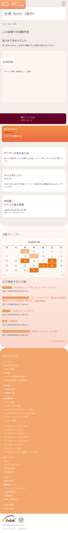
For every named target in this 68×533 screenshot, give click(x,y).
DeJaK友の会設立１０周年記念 (16, 380)
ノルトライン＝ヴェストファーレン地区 (19, 409)
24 (43, 265)
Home (4, 24)
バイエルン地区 (10, 420)
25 (52, 265)
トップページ (8, 361)
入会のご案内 (9, 369)
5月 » (64, 275)
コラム (6, 461)
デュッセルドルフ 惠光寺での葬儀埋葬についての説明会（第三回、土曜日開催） (33, 299)
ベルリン (6, 311)
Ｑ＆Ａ (6, 477)
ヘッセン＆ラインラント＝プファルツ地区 (20, 413)
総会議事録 (9, 495)
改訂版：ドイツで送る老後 (14, 202)
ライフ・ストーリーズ (12, 464)
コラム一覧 (7, 508)
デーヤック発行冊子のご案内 (15, 376)
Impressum (22, 529)
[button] (35, 135)
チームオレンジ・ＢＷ (13, 448)
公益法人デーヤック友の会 (12, 4)
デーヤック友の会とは (16, 153)
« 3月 (4, 275)
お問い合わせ (8, 481)
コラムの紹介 (8, 504)
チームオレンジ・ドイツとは (15, 426)
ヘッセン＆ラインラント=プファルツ (16, 331)
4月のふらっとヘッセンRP (44, 331)
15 (25, 260)
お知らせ (7, 385)
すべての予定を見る (58, 341)
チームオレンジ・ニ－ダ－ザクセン (17, 441)
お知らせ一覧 (9, 389)
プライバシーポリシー (9, 529)
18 (52, 260)
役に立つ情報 (9, 468)
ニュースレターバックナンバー (16, 488)
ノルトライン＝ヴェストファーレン (15, 298)
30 (34, 270)
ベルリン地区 (9, 402)
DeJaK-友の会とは (10, 365)
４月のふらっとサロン (23, 310)
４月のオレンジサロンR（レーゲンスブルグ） (36, 287)
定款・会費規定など (12, 499)
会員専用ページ (9, 484)
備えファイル (8, 457)
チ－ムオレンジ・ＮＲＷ (13, 444)
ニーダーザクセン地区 (13, 406)
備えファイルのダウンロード (28, 119)
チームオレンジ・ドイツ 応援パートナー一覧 (21, 452)
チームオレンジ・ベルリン (14, 429)
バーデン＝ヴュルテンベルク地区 (16, 417)
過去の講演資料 (10, 492)
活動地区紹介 (8, 398)
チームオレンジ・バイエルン (15, 433)
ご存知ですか (9, 472)
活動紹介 (8, 373)
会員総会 (13, 320)
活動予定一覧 (9, 393)
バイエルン (7, 287)
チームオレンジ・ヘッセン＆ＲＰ (16, 437)
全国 (4, 321)
